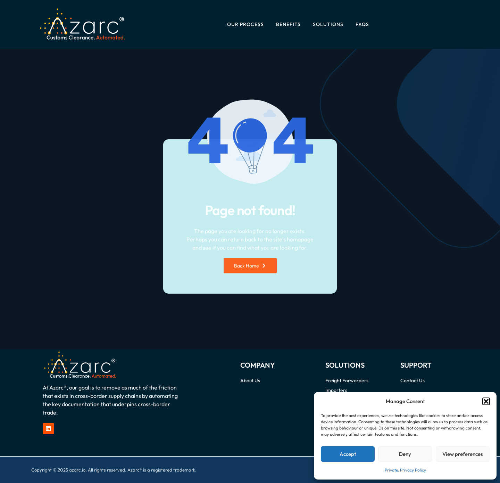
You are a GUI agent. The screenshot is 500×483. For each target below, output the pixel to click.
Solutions (328, 24)
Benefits (288, 24)
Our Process (245, 24)
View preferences (462, 454)
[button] (486, 401)
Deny (405, 454)
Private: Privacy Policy (405, 470)
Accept (348, 454)
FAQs (362, 24)
